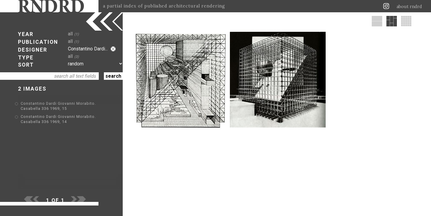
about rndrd (409, 6)
